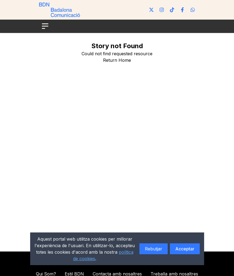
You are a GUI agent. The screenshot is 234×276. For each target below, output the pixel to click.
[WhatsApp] (192, 9)
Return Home (117, 60)
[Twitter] (151, 9)
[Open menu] (45, 26)
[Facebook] (182, 9)
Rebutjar (153, 249)
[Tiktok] (172, 9)
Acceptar (184, 249)
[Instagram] (161, 9)
